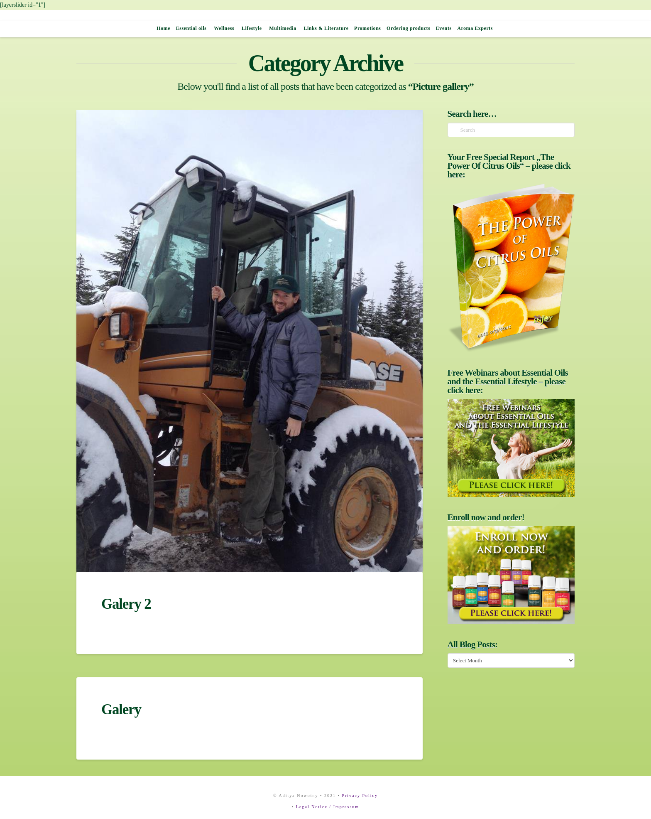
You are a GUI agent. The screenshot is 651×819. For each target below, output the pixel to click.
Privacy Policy (360, 795)
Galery (121, 709)
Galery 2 (126, 604)
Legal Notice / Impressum (327, 806)
